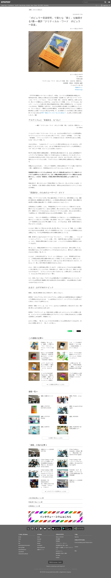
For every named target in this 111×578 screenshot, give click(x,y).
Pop (19, 541)
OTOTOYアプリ (59, 551)
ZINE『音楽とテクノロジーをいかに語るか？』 (54, 113)
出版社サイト (78, 87)
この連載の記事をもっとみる (55, 384)
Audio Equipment (41, 547)
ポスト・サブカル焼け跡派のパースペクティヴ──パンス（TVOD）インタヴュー (75, 355)
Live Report (39, 545)
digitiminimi (63, 572)
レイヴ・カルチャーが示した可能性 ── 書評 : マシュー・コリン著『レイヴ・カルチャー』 (47, 366)
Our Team (58, 555)
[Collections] (96, 5)
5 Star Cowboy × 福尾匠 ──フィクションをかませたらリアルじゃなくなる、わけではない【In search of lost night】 (47, 474)
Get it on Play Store (67, 528)
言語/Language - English (55, 562)
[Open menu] (104, 5)
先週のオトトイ (40, 549)
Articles (28, 5)
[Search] (106, 2)
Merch (35, 5)
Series (38, 537)
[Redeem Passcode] (109, 2)
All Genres (25, 534)
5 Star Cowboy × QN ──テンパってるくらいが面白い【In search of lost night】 (75, 462)
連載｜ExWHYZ (45, 427)
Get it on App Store (56, 528)
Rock (19, 539)
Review (38, 543)
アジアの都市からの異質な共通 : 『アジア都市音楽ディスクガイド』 (75, 375)
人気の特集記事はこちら (36, 498)
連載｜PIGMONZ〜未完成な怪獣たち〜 (75, 427)
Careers (57, 557)
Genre (21, 534)
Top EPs (17, 5)
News (32, 5)
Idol (19, 543)
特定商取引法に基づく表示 (62, 545)
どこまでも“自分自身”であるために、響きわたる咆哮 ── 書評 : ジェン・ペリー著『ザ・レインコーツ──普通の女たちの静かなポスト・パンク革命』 (47, 378)
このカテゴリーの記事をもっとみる (55, 491)
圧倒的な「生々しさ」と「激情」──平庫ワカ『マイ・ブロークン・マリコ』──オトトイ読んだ (47, 346)
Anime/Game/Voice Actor (24, 545)
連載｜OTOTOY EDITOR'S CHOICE (46, 407)
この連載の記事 (36, 338)
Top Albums (11, 5)
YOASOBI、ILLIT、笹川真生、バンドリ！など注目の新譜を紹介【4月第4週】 (75, 472)
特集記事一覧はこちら (35, 502)
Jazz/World (21, 551)
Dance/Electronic (22, 549)
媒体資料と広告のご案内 (61, 553)
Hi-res (19, 537)
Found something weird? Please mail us (83, 542)
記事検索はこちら (34, 506)
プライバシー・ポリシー (61, 543)
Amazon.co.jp (78, 89)
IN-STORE (40, 5)
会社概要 (58, 539)
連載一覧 (33, 391)
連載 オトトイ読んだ (35, 10)
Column (39, 541)
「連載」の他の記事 (38, 445)
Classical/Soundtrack (23, 553)
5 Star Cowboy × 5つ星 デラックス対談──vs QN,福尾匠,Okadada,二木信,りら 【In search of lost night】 (47, 463)
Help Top (77, 537)
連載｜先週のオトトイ (47, 396)
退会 (76, 550)
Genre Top (3, 5)
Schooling (46, 5)
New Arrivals (22, 5)
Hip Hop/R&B (21, 547)
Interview (39, 539)
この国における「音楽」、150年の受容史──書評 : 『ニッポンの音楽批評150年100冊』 (75, 365)
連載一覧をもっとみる (55, 438)
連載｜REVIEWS (73, 416)
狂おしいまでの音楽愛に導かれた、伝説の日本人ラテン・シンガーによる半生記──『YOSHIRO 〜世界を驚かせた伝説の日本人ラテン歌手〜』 (47, 358)
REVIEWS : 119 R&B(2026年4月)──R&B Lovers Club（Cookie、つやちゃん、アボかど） (47, 483)
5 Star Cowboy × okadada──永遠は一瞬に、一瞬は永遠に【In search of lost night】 (75, 452)
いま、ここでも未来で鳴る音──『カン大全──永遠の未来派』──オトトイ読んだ (75, 345)
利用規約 (58, 541)
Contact (76, 546)
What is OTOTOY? (60, 537)
